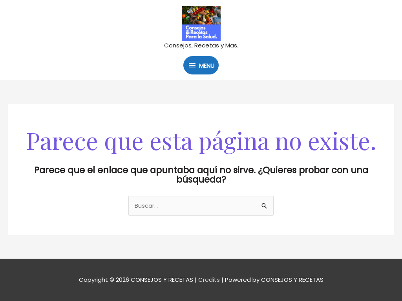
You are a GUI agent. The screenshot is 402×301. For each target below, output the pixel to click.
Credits (209, 280)
